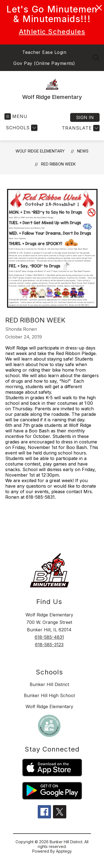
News (82, 151)
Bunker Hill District (49, 684)
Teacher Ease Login (44, 52)
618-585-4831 (49, 637)
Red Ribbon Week (58, 164)
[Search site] (96, 57)
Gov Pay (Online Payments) (44, 63)
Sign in (85, 117)
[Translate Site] (80, 128)
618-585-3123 (49, 644)
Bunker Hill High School (49, 695)
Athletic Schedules (52, 32)
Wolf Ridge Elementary (40, 151)
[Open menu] (15, 116)
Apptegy (64, 851)
